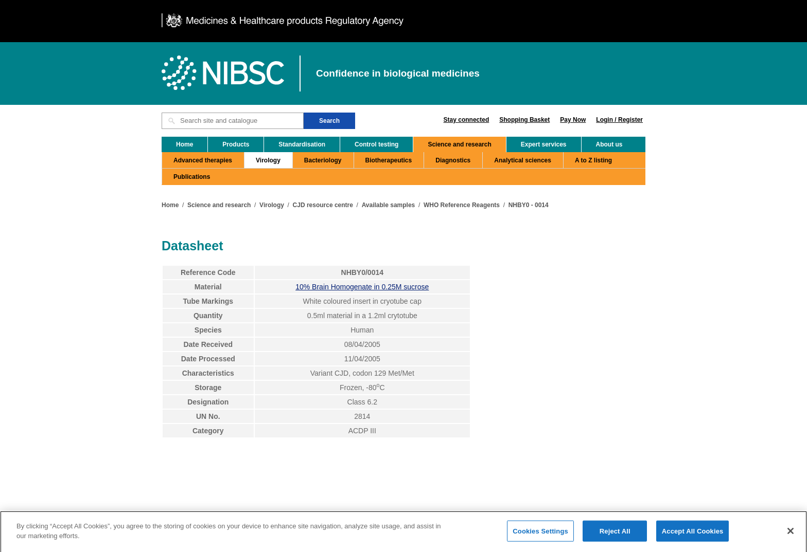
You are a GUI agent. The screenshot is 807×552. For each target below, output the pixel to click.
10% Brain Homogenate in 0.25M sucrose (362, 287)
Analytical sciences (522, 160)
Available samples (388, 205)
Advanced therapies (202, 160)
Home (184, 144)
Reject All (615, 534)
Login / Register (619, 119)
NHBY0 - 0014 (528, 205)
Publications (191, 176)
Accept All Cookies (693, 534)
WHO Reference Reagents (462, 205)
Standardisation (301, 144)
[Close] (790, 534)
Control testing (376, 144)
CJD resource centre (323, 205)
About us (609, 144)
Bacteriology (323, 160)
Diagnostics (452, 160)
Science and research (459, 144)
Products (235, 144)
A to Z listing (593, 160)
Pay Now (573, 119)
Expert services (544, 144)
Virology (268, 160)
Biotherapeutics (388, 160)
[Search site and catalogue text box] (233, 121)
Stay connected (466, 119)
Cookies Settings (540, 534)
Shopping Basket (524, 119)
